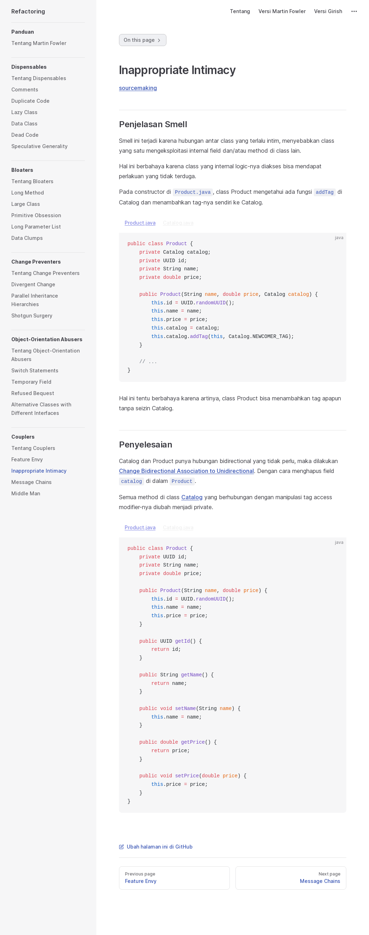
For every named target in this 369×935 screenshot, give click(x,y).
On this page (143, 40)
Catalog (192, 497)
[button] (48, 32)
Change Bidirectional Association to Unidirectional (186, 470)
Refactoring (28, 11)
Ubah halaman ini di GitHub (156, 847)
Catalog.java (178, 223)
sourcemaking (138, 87)
